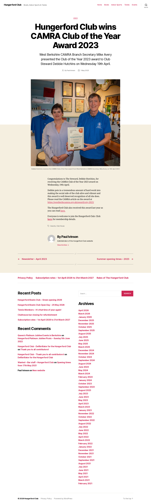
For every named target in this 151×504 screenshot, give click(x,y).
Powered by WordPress (63, 499)
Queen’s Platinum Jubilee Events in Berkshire (39, 335)
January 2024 (85, 380)
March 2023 (84, 407)
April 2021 (83, 477)
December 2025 (86, 320)
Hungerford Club (12, 5)
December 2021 (86, 450)
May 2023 (83, 400)
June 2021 (83, 470)
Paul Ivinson (71, 70)
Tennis (127, 5)
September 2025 (86, 330)
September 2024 (86, 360)
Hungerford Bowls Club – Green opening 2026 (40, 300)
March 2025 (84, 347)
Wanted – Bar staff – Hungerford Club (36, 362)
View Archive (63, 245)
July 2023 (83, 393)
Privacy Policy (25, 277)
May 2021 (83, 473)
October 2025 (85, 327)
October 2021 (85, 457)
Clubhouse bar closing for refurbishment (37, 315)
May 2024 (83, 370)
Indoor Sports (116, 5)
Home (99, 5)
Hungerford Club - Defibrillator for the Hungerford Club (44, 346)
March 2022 (84, 440)
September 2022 (86, 420)
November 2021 (86, 453)
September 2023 (86, 387)
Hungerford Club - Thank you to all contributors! (41, 354)
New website (38, 370)
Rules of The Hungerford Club (112, 277)
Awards (53, 226)
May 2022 (83, 433)
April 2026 (83, 310)
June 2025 (83, 340)
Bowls (106, 5)
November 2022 (86, 413)
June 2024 (83, 367)
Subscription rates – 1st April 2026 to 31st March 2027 (65, 277)
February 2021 (85, 483)
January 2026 (85, 317)
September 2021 (86, 460)
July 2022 (83, 427)
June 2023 (83, 397)
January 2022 (85, 447)
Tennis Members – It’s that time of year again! (39, 310)
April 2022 (83, 437)
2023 (75, 18)
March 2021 (84, 480)
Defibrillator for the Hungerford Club (35, 357)
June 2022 (83, 430)
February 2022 (85, 443)
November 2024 (86, 353)
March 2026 (84, 313)
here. (62, 211)
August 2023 (84, 390)
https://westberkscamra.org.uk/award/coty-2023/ (71, 202)
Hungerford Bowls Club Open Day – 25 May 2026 (41, 305)
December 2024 (86, 350)
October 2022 (85, 417)
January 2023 (85, 410)
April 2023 (83, 403)
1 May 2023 (85, 70)
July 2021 (83, 467)
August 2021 (84, 463)
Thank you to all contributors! (35, 349)
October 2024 (85, 357)
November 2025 (86, 324)
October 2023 (85, 383)
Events (134, 5)
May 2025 (83, 343)
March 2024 (84, 373)
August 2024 (84, 363)
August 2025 (84, 333)
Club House (60, 226)
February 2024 (85, 377)
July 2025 (83, 337)
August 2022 (84, 423)
